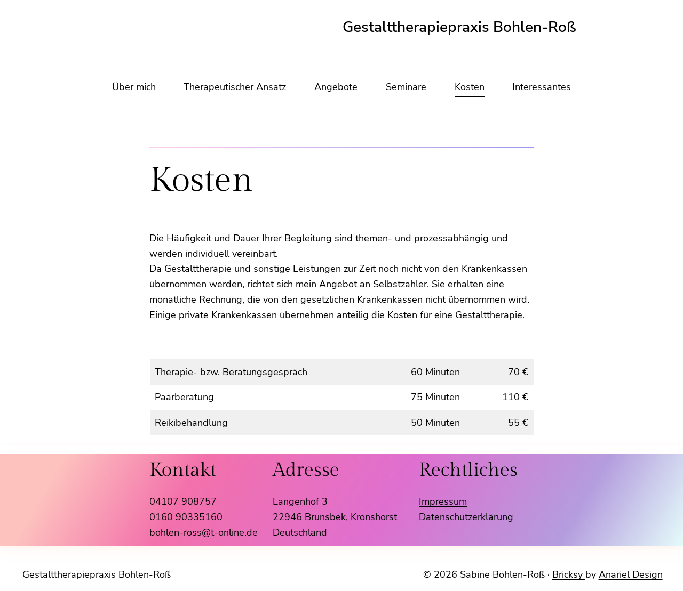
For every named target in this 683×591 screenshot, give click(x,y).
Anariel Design (631, 574)
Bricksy (568, 574)
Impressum (443, 501)
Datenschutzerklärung (466, 517)
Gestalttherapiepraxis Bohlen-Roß (96, 574)
